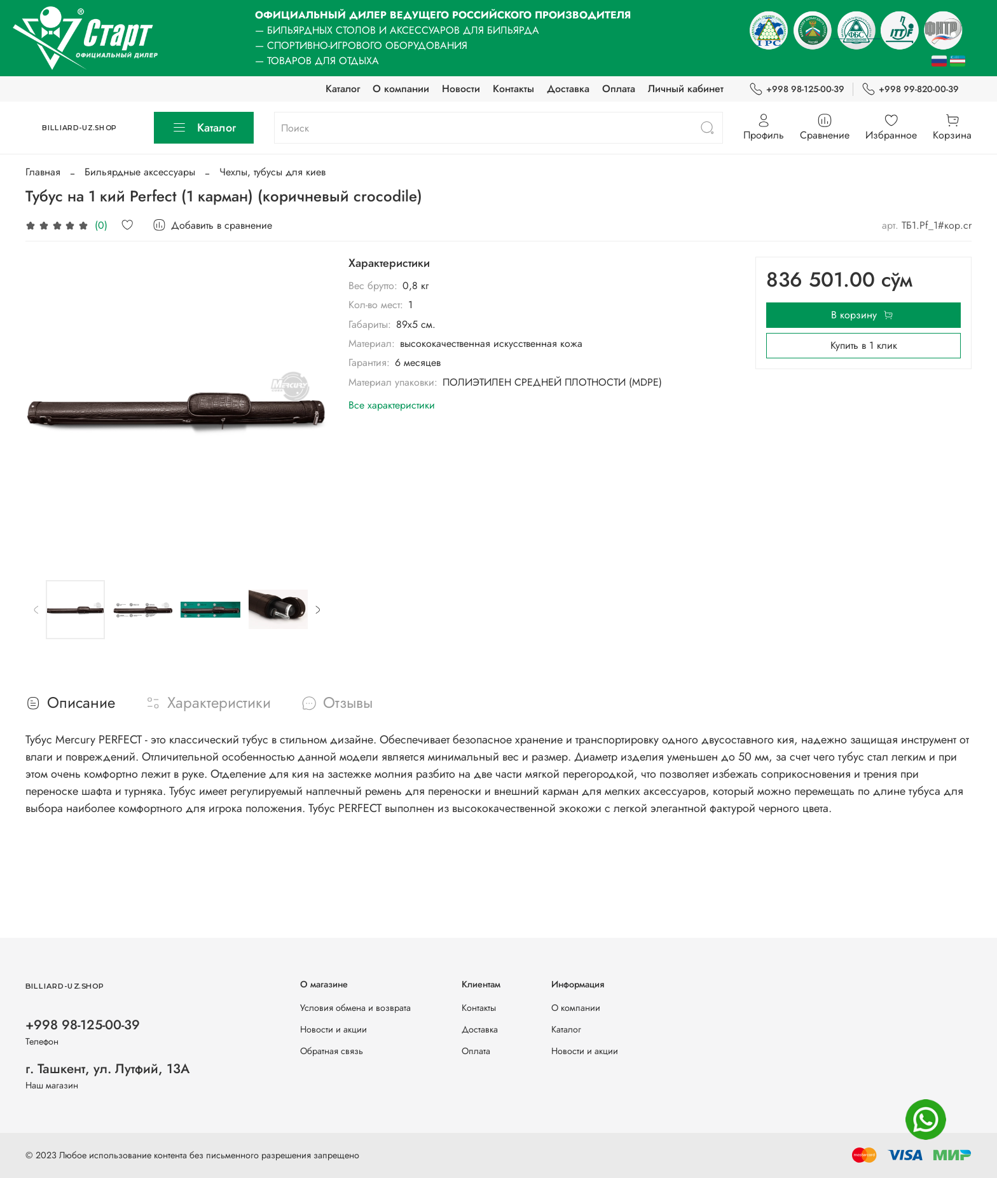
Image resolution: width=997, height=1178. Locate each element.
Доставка (568, 88)
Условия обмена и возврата (355, 1007)
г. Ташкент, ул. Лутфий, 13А (107, 1068)
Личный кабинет (686, 88)
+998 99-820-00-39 (910, 89)
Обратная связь (331, 1051)
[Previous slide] (36, 609)
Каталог (343, 88)
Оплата (618, 88)
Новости (461, 88)
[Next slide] (317, 609)
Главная (42, 172)
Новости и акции (333, 1029)
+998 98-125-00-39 (796, 89)
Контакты (513, 88)
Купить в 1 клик (863, 345)
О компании (401, 88)
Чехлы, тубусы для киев (272, 172)
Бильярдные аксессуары (140, 172)
